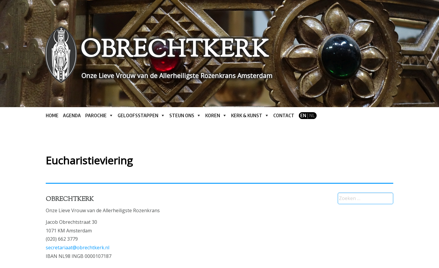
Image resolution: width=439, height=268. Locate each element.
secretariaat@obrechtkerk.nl (77, 247)
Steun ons (181, 115)
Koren (212, 115)
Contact (283, 115)
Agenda (72, 115)
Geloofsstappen (138, 115)
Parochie (96, 115)
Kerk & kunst (246, 115)
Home (52, 115)
